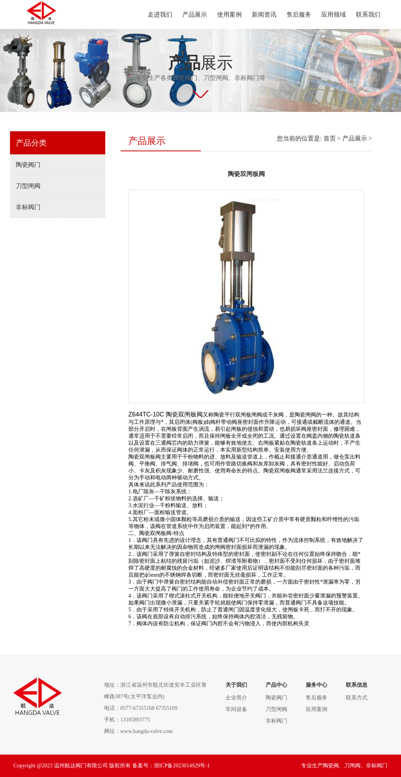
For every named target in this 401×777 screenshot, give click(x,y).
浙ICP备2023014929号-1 (182, 766)
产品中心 (276, 685)
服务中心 (316, 685)
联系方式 (356, 698)
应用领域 (333, 14)
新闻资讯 (264, 14)
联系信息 (356, 685)
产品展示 (194, 14)
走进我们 (160, 14)
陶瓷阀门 (28, 164)
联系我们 (368, 14)
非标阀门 (28, 207)
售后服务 (298, 14)
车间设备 (236, 709)
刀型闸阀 (28, 186)
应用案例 (316, 709)
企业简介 (236, 698)
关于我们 (236, 685)
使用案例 (229, 14)
